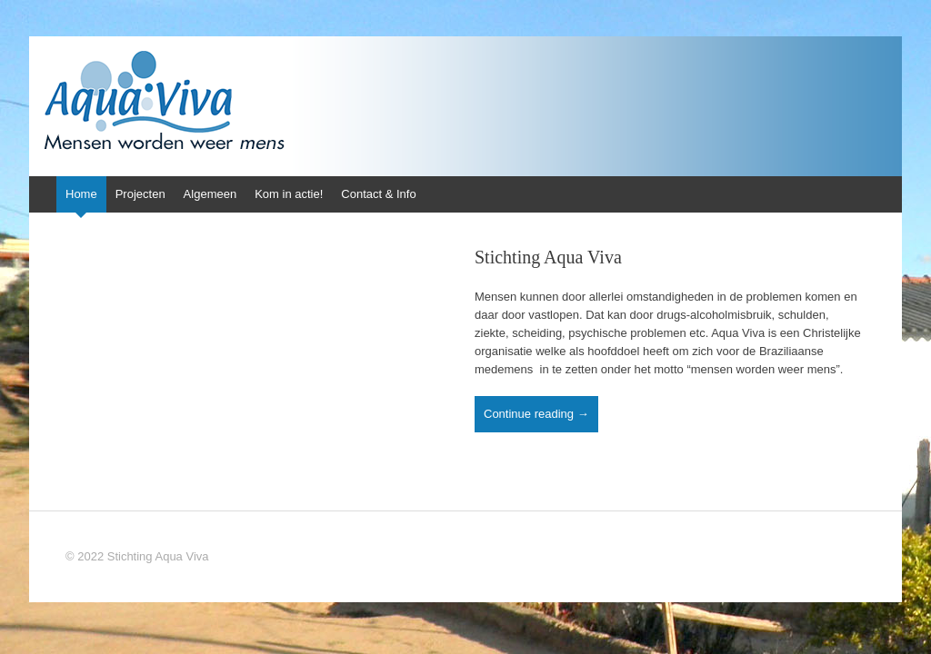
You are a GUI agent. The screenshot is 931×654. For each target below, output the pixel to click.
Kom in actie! (289, 194)
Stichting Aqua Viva (548, 257)
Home (81, 194)
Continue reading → (536, 414)
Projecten (140, 194)
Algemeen (210, 194)
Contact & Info (378, 194)
